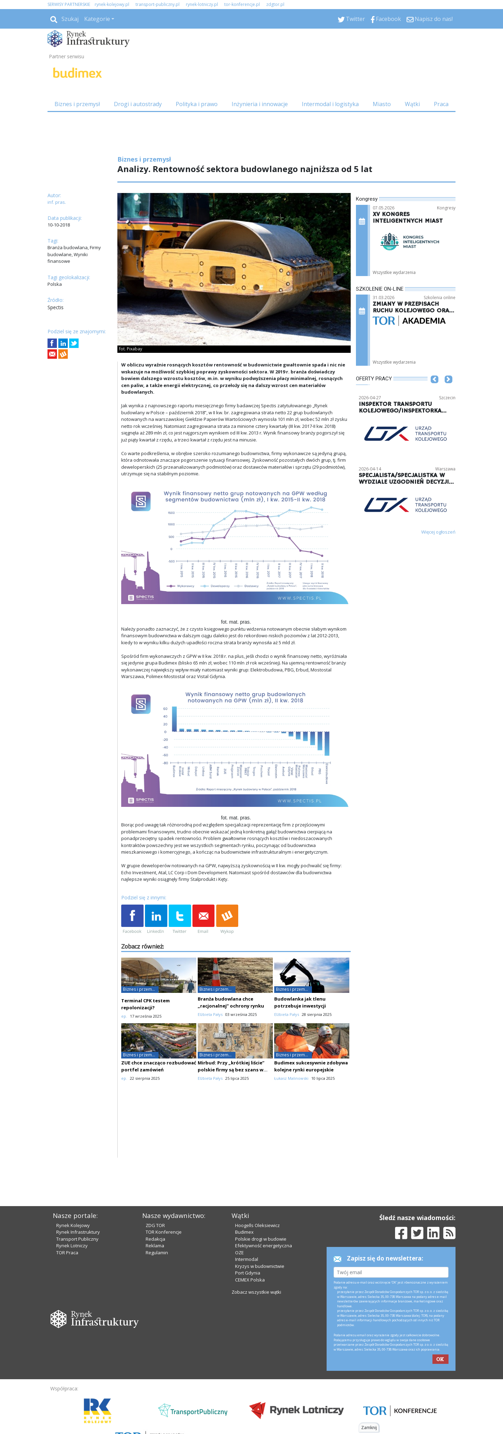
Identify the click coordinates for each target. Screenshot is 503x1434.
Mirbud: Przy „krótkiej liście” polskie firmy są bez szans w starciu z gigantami (231, 1070)
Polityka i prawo (197, 104)
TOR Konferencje (164, 1232)
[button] (435, 390)
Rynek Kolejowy (73, 1225)
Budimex (244, 1232)
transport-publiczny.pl (158, 4)
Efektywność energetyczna (263, 1245)
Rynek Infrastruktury (78, 1232)
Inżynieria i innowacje (260, 104)
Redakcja (155, 1239)
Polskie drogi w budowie (260, 1239)
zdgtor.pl (275, 4)
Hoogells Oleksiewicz (257, 1225)
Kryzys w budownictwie (259, 1266)
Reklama (155, 1245)
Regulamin (157, 1252)
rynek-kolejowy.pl (112, 4)
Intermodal (246, 1259)
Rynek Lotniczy (72, 1245)
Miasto (382, 104)
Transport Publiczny (77, 1239)
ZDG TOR (155, 1225)
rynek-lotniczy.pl (202, 4)
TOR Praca (67, 1252)
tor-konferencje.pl (242, 4)
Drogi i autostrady (138, 104)
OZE (239, 1252)
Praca (441, 104)
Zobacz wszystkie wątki (256, 1292)
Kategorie (97, 19)
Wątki (412, 104)
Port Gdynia (247, 1273)
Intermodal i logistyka (330, 104)
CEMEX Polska (250, 1280)
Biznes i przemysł (77, 104)
